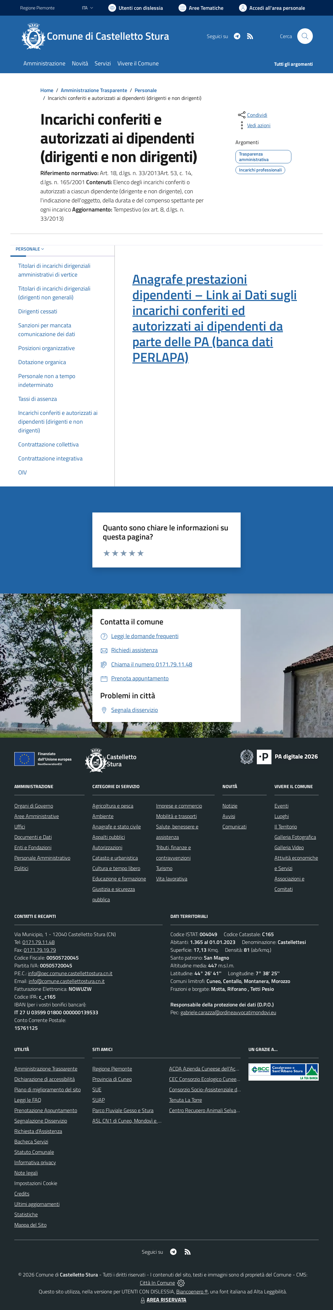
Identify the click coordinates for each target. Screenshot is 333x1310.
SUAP (98, 1100)
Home (46, 90)
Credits (21, 1193)
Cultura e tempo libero (116, 868)
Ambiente (102, 816)
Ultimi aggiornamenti (37, 1204)
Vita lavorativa (171, 878)
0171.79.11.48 (38, 942)
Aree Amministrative (36, 816)
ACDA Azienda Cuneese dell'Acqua (206, 1068)
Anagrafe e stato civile (116, 826)
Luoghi (281, 816)
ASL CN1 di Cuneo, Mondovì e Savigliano (136, 1121)
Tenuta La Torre (185, 1100)
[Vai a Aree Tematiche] (201, 8)
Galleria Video (289, 847)
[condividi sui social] (252, 115)
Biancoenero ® (192, 1291)
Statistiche (26, 1214)
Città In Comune (157, 1283)
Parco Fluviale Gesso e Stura (122, 1110)
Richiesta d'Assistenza (38, 1131)
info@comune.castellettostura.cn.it (67, 981)
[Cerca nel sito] (305, 36)
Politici (21, 868)
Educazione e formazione (119, 878)
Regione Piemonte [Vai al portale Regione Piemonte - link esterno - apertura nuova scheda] (37, 7)
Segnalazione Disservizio (40, 1121)
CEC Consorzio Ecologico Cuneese (205, 1079)
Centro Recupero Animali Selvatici (205, 1110)
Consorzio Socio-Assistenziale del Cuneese (215, 1089)
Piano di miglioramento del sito (47, 1089)
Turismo (164, 868)
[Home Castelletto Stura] (98, 36)
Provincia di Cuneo (112, 1079)
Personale (146, 90)
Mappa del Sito (30, 1225)
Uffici (19, 826)
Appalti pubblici (108, 837)
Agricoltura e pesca (112, 806)
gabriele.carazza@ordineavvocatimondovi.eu (228, 1012)
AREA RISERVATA (162, 1299)
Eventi (281, 806)
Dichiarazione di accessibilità (44, 1079)
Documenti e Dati (33, 837)
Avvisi (228, 816)
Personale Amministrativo (42, 858)
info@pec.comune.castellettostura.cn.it (70, 973)
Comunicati (234, 826)
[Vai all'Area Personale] (272, 8)
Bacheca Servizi (31, 1141)
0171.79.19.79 (40, 950)
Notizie (229, 806)
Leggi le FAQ (27, 1100)
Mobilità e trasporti (176, 816)
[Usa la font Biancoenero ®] (135, 8)
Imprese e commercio (179, 806)
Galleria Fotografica (295, 837)
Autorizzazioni (107, 847)
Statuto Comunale (34, 1152)
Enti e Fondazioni (32, 847)
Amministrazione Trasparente (94, 90)
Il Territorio (285, 826)
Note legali (26, 1173)
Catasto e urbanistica (115, 858)
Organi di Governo (33, 806)
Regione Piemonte (112, 1068)
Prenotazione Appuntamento (45, 1110)
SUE (96, 1089)
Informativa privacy (35, 1162)
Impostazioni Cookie (35, 1183)
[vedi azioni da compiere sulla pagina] (253, 125)
